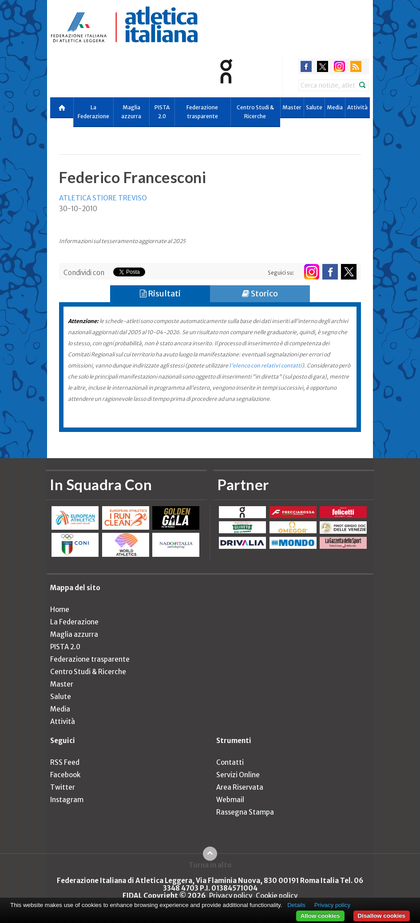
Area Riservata (239, 787)
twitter (322, 66)
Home (59, 609)
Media (335, 107)
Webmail (230, 799)
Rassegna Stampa (245, 812)
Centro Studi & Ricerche (255, 112)
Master (291, 107)
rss (355, 66)
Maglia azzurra (131, 112)
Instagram (66, 799)
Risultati (160, 293)
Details (296, 905)
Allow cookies (320, 915)
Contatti (230, 762)
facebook (306, 66)
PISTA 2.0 (162, 112)
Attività (357, 107)
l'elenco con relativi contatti (265, 365)
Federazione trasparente (202, 112)
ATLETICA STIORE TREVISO (103, 198)
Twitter (62, 787)
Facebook (65, 775)
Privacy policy (230, 895)
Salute (314, 107)
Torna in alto (210, 865)
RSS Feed (64, 762)
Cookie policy (276, 895)
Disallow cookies (381, 915)
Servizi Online (238, 775)
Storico (260, 293)
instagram (339, 66)
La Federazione (93, 112)
